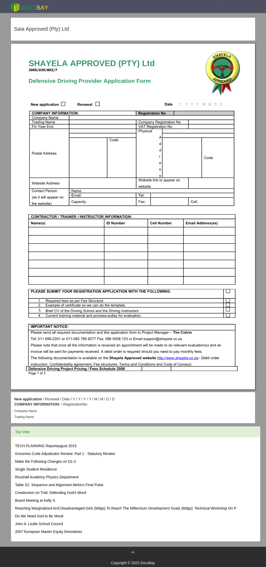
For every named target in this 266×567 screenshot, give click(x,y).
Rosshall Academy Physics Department (46, 477)
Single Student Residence (36, 469)
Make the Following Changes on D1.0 (45, 461)
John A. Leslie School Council (39, 524)
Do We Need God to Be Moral (39, 516)
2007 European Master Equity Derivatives (48, 532)
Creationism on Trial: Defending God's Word (50, 493)
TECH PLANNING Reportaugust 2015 (46, 446)
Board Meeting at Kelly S (35, 500)
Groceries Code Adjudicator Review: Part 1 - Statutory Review (65, 454)
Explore (68, 6)
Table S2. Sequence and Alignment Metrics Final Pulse (59, 485)
